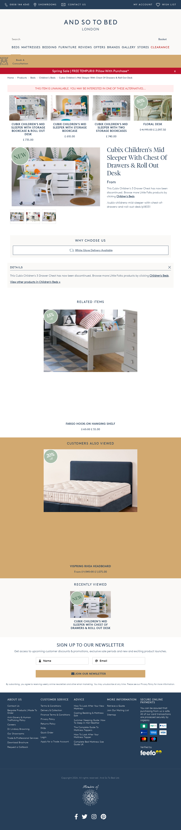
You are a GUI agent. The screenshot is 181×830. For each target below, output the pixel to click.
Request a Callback (17, 747)
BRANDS (113, 47)
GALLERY (129, 47)
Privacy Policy (147, 684)
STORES (143, 47)
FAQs (43, 728)
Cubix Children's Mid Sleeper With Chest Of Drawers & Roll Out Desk (90, 625)
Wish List (166, 4)
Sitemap (111, 714)
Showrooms (45, 4)
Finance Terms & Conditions (55, 714)
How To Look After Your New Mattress (89, 707)
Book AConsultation (20, 62)
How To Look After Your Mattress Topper (86, 735)
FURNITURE (68, 47)
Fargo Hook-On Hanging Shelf (90, 423)
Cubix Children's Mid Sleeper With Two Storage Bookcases (111, 127)
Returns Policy (48, 723)
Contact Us (73, 4)
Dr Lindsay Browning (18, 728)
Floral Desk (152, 124)
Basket (166, 39)
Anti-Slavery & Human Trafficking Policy (19, 718)
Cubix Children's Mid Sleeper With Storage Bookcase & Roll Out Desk (28, 129)
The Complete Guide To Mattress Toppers (86, 728)
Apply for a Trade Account (55, 741)
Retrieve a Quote (116, 705)
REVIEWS (85, 47)
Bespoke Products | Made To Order (22, 711)
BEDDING (49, 47)
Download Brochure (17, 742)
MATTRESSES (30, 47)
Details (16, 267)
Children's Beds (125, 196)
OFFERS (99, 47)
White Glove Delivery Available (94, 250)
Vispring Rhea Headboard (90, 566)
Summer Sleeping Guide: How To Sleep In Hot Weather (89, 721)
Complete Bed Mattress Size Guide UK (89, 743)
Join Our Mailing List (118, 710)
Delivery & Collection (51, 710)
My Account (143, 4)
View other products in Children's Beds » (35, 282)
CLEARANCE (160, 47)
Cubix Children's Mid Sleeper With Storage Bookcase (70, 127)
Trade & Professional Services (22, 738)
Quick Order (47, 732)
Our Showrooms (15, 733)
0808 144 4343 (17, 4)
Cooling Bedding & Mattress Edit (89, 714)
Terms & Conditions (51, 705)
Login (43, 737)
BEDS (16, 47)
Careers (11, 724)
